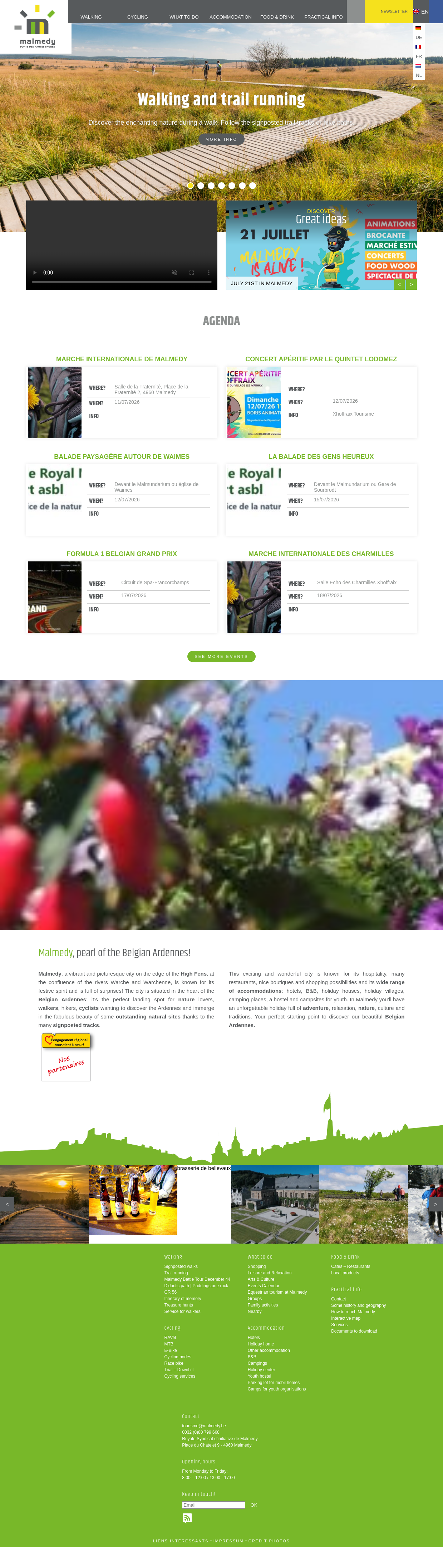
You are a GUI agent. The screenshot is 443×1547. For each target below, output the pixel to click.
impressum (228, 1541)
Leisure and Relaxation (270, 1272)
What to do (171, 17)
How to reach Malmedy (353, 1311)
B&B (252, 1356)
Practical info (312, 17)
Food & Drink (265, 17)
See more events (221, 656)
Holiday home (261, 1344)
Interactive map (345, 1318)
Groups (255, 1298)
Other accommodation (269, 1350)
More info (221, 139)
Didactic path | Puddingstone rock (196, 1285)
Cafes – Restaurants (350, 1266)
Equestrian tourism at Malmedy (277, 1292)
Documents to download (354, 1331)
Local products (345, 1272)
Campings (257, 1363)
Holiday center (261, 1369)
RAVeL (170, 1337)
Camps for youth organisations (277, 1389)
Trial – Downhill (179, 1369)
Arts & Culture (261, 1279)
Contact (338, 1298)
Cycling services (180, 1376)
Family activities (263, 1305)
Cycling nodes (177, 1356)
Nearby (255, 1311)
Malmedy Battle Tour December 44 (197, 1279)
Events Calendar (264, 1285)
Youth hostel (259, 1376)
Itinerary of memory (182, 1298)
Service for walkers (182, 1311)
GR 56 (170, 1292)
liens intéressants (180, 1541)
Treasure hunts (178, 1305)
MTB (168, 1344)
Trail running (176, 1272)
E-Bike (170, 1350)
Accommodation (219, 17)
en (415, 12)
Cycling (125, 17)
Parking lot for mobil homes (274, 1382)
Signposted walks (181, 1266)
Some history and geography (358, 1305)
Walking (78, 17)
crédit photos (269, 1541)
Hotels (254, 1337)
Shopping (257, 1266)
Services (339, 1324)
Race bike (173, 1363)
